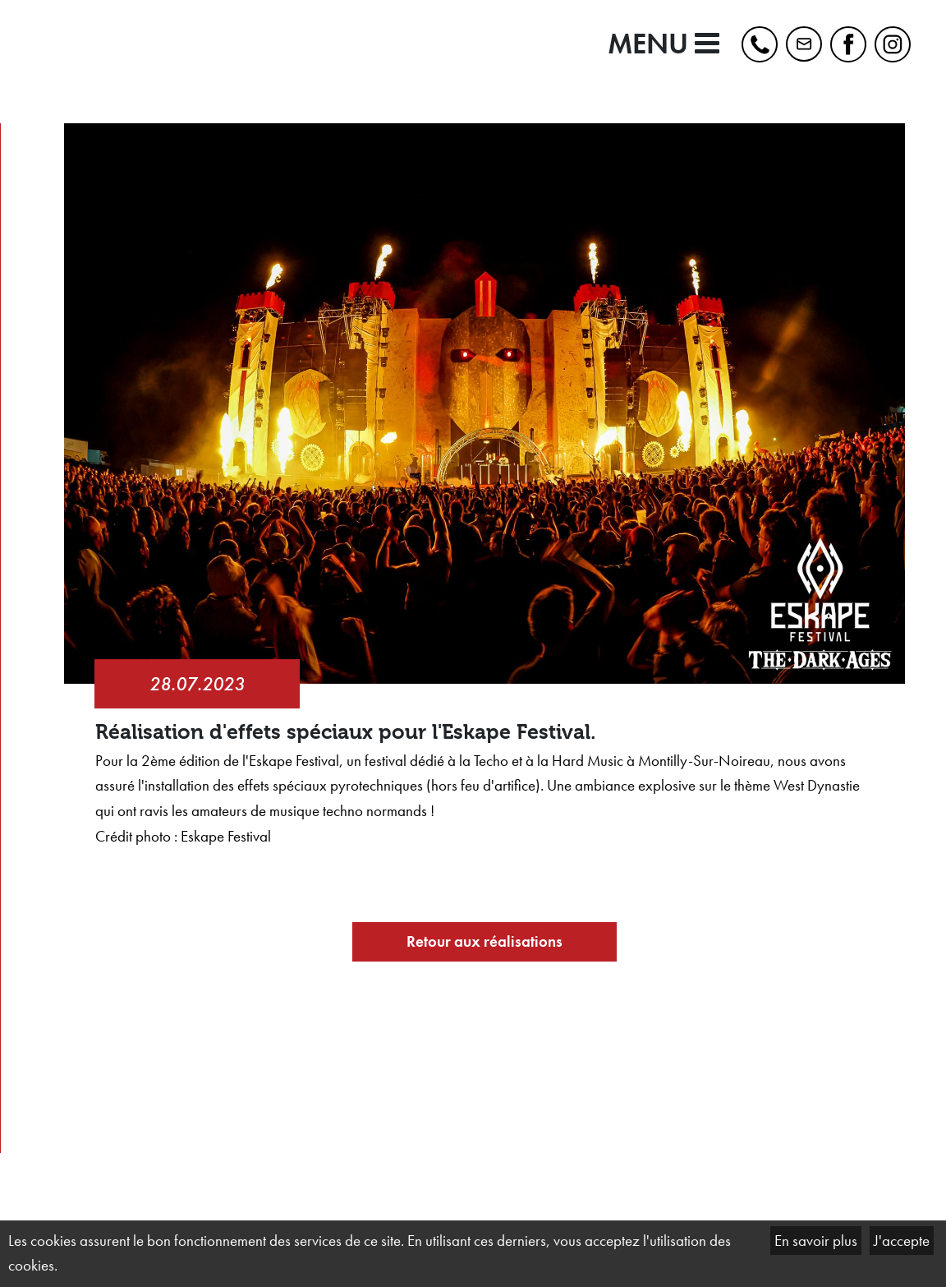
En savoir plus (815, 1240)
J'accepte (902, 1240)
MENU (663, 43)
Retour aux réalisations (484, 941)
